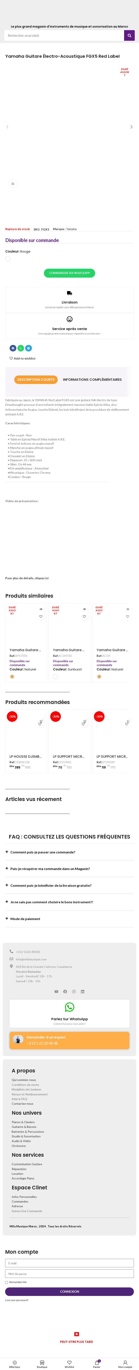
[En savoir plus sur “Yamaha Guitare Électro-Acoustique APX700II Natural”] (40, 609)
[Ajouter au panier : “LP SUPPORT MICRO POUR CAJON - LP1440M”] (127, 716)
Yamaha (71, 229)
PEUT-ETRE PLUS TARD (76, 1342)
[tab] (36, 379)
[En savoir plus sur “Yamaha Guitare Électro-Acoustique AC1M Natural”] (128, 609)
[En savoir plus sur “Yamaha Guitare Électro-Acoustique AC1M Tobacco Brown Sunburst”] (84, 609)
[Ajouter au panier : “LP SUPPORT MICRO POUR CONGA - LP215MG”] (84, 716)
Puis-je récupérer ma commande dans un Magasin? (50, 869)
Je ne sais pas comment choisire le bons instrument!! (51, 902)
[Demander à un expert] (18, 1039)
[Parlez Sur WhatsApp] (69, 1007)
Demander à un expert (46, 1037)
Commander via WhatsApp (69, 273)
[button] (13, 348)
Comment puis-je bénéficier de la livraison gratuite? (51, 885)
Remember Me (16, 1282)
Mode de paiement (25, 919)
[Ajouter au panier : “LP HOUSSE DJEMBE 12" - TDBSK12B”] (40, 716)
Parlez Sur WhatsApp (69, 1019)
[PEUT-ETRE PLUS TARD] (76, 1334)
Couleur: (17, 251)
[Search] (129, 35)
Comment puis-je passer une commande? (42, 852)
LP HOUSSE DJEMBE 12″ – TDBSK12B (38, 756)
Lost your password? (16, 1300)
